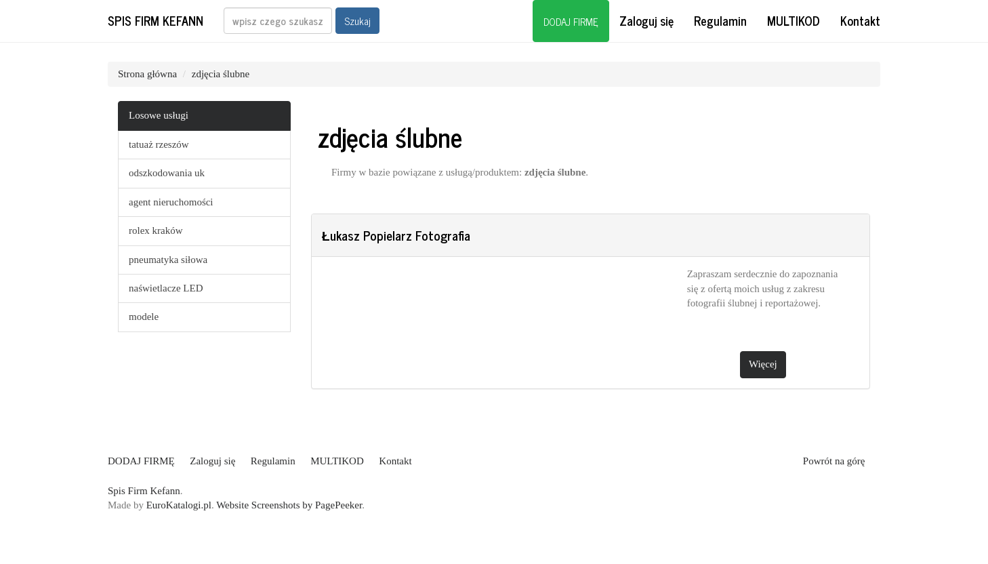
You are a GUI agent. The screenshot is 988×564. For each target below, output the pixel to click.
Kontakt (860, 20)
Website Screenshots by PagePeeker (289, 505)
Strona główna (147, 73)
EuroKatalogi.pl (178, 505)
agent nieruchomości (171, 202)
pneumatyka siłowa (168, 259)
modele (144, 316)
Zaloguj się (646, 20)
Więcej (763, 364)
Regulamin (720, 20)
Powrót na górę (834, 461)
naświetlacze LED (166, 288)
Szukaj (357, 20)
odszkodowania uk (167, 172)
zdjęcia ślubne (220, 73)
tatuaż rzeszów (159, 144)
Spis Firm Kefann (155, 20)
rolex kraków (156, 230)
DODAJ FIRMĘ (570, 21)
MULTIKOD (793, 20)
